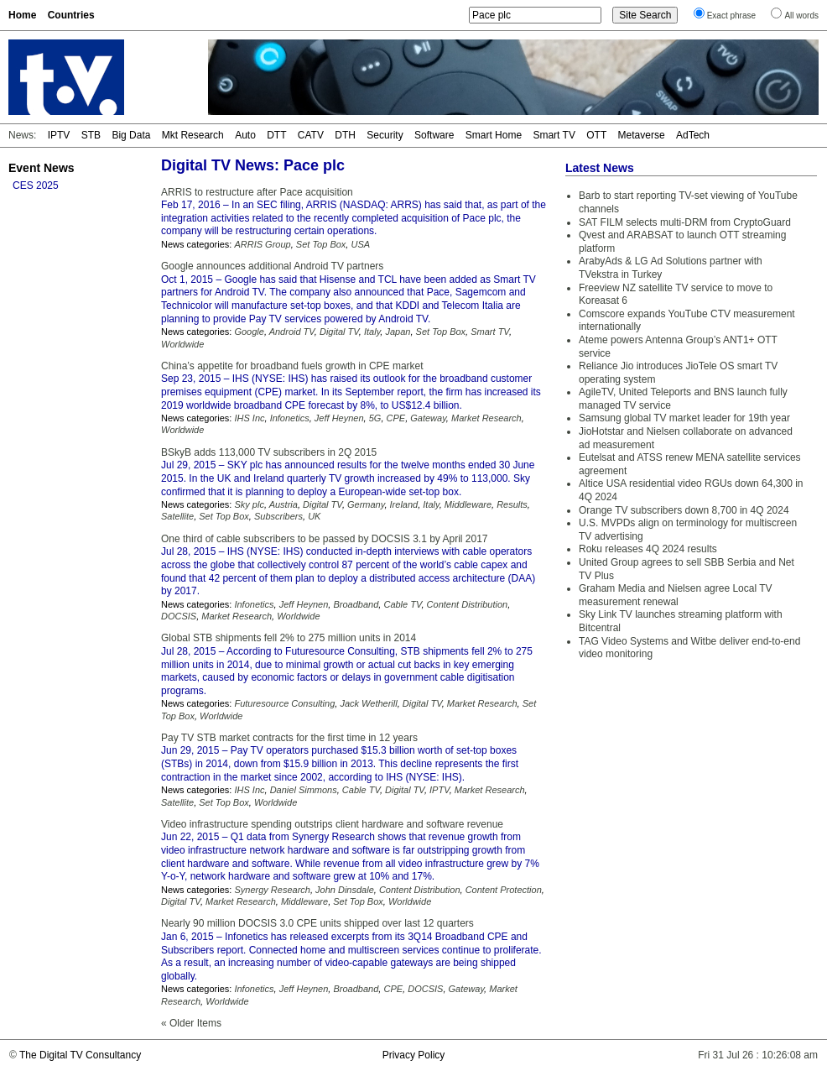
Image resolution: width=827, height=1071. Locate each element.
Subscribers (278, 516)
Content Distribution (467, 604)
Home (22, 15)
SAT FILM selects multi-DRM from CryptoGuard (685, 222)
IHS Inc (249, 418)
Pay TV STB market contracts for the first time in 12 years (289, 738)
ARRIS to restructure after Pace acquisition (257, 192)
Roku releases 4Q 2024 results (648, 549)
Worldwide (182, 344)
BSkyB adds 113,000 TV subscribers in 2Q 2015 (269, 452)
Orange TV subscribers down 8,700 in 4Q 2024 (684, 510)
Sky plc (248, 504)
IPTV (59, 135)
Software (434, 135)
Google (248, 332)
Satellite (177, 516)
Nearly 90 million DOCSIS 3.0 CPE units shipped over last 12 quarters (317, 923)
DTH (345, 135)
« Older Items (191, 1023)
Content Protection (504, 890)
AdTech (693, 135)
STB (91, 135)
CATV (311, 135)
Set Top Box (321, 244)
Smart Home (494, 135)
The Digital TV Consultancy (80, 1055)
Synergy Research (272, 890)
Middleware (468, 504)
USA (360, 244)
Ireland (404, 504)
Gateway (428, 418)
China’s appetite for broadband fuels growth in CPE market (292, 366)
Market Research (486, 418)
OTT (596, 135)
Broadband (355, 604)
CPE (396, 418)
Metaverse (641, 135)
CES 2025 (36, 185)
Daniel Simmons (303, 790)
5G (375, 418)
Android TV (292, 332)
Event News (41, 168)
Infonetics (289, 418)
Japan (397, 332)
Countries (71, 15)
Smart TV (554, 135)
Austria (283, 504)
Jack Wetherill (368, 703)
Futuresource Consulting (284, 703)
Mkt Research (193, 135)
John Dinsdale (344, 890)
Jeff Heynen (339, 418)
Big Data (131, 135)
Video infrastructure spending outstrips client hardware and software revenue (332, 824)
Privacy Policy (413, 1055)
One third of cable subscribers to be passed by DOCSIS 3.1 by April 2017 (324, 539)
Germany (365, 504)
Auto (245, 135)
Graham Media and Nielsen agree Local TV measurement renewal (675, 595)
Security (385, 135)
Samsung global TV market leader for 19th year (684, 418)
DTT (276, 135)
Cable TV (402, 604)
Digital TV (339, 332)
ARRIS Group (262, 244)
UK (314, 516)
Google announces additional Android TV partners (272, 266)
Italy (372, 332)
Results (512, 504)
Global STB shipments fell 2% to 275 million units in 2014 (288, 638)
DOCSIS (178, 616)
